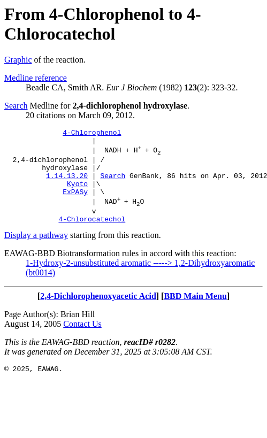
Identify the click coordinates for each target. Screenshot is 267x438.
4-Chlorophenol (92, 134)
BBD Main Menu (195, 313)
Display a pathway (36, 252)
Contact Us (82, 341)
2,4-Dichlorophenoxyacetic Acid (98, 313)
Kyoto (77, 194)
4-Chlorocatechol (91, 236)
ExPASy (75, 204)
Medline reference (35, 77)
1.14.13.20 (67, 185)
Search (16, 105)
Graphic (18, 59)
